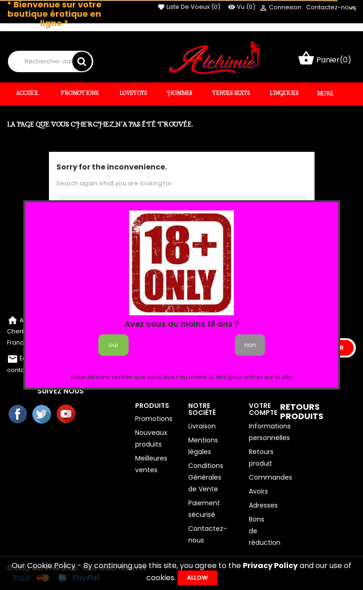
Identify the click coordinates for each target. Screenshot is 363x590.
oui (113, 344)
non (250, 344)
